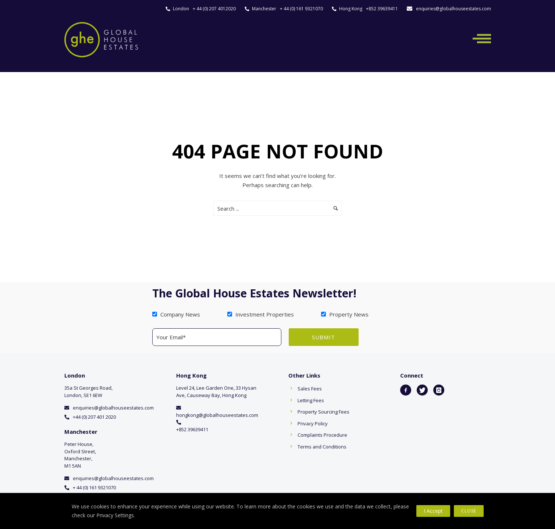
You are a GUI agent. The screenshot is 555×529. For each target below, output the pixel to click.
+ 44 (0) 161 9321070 (301, 9)
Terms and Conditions (322, 446)
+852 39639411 (382, 9)
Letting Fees (311, 400)
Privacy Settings (115, 515)
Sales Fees (310, 388)
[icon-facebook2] (405, 390)
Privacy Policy (313, 423)
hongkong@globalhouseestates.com (217, 415)
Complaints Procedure (322, 435)
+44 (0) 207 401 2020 (94, 417)
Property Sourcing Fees (323, 411)
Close (468, 511)
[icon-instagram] (438, 390)
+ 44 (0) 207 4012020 (214, 9)
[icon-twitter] (422, 390)
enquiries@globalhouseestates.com (453, 9)
